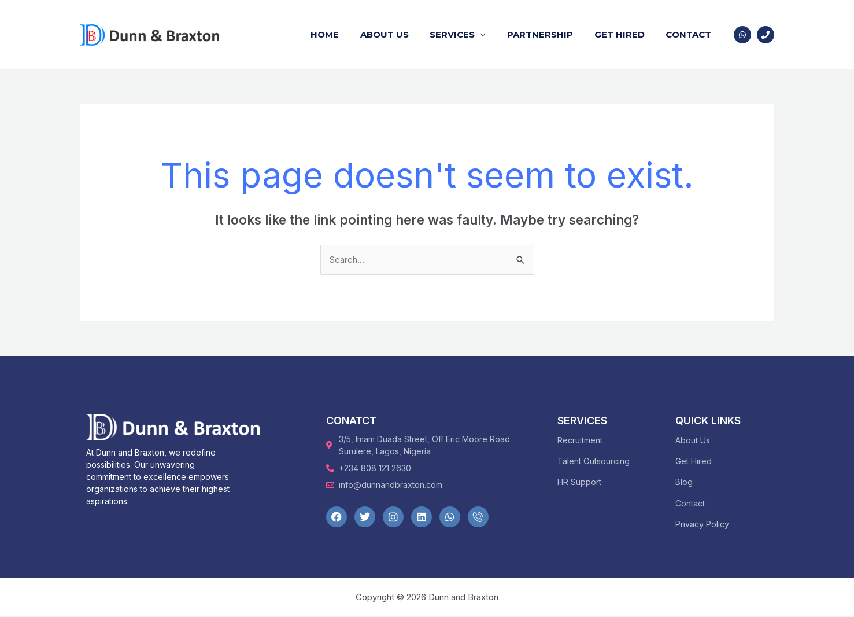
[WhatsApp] (742, 34)
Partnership (550, 34)
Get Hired (625, 34)
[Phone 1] (765, 34)
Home (346, 34)
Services (466, 34)
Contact (690, 34)
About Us (402, 34)
